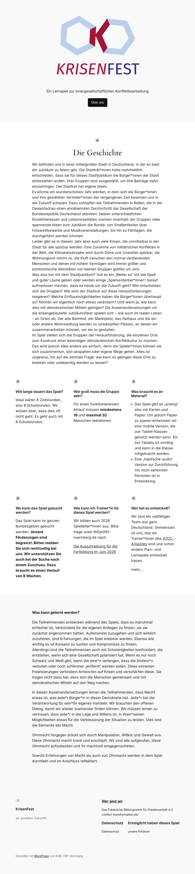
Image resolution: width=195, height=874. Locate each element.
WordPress (41, 856)
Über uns (97, 102)
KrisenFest (25, 809)
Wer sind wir (112, 801)
